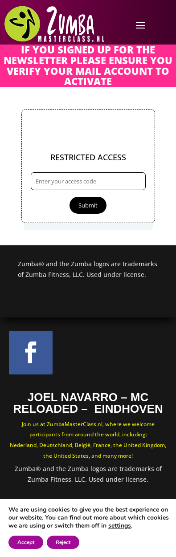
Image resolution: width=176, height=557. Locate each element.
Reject (63, 542)
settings (119, 526)
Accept (25, 542)
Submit (88, 205)
